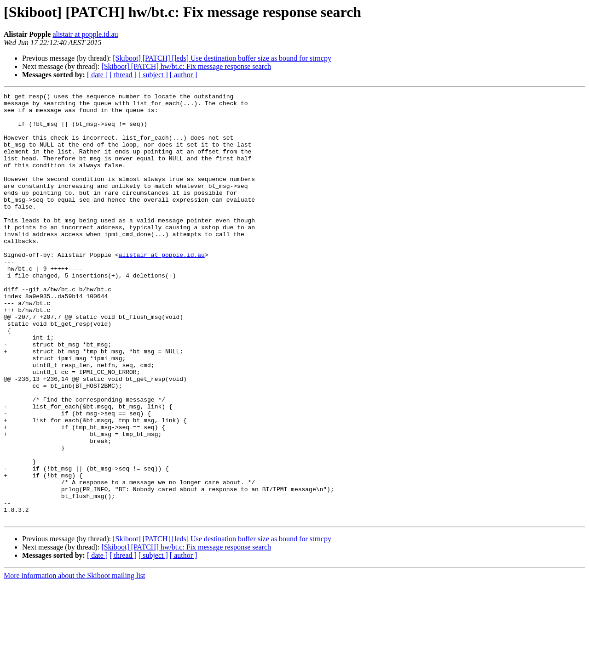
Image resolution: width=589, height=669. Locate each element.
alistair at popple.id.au (85, 34)
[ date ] (97, 75)
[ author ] (183, 75)
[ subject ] (153, 75)
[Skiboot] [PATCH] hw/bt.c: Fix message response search (186, 66)
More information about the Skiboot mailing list (74, 661)
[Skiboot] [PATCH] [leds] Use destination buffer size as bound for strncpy (222, 58)
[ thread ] (123, 75)
